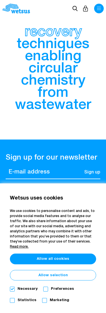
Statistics (27, 300)
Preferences (62, 289)
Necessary (28, 289)
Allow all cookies (53, 259)
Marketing (59, 300)
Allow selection (53, 275)
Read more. (19, 246)
